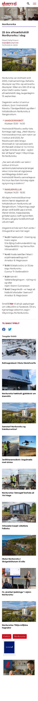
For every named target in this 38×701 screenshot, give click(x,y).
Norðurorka (19, 636)
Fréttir (6, 636)
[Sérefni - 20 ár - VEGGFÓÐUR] (19, 14)
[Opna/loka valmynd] (35, 3)
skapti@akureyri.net (10, 43)
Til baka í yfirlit (11, 323)
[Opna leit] (28, 3)
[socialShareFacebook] (3, 329)
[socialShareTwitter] (9, 329)
